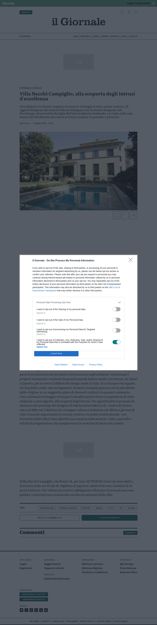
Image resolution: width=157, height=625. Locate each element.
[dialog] (78, 312)
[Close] (131, 261)
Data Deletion (61, 364)
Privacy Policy (95, 364)
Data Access (78, 364)
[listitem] (78, 302)
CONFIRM (56, 353)
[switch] (117, 309)
